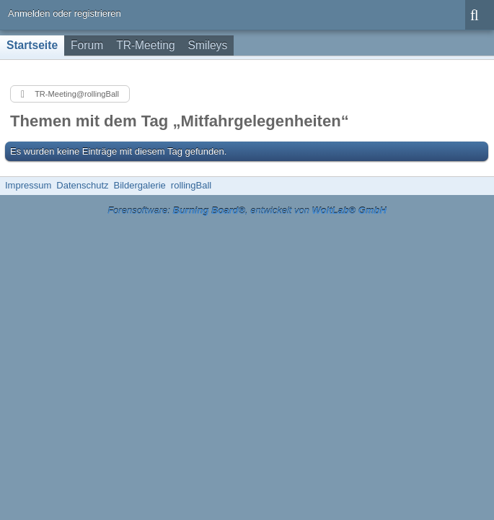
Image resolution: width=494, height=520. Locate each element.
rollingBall (191, 185)
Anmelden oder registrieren (64, 13)
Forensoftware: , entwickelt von (247, 210)
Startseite (32, 45)
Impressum (28, 185)
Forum (87, 45)
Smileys (208, 45)
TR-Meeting (145, 45)
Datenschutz (82, 185)
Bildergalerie (140, 185)
